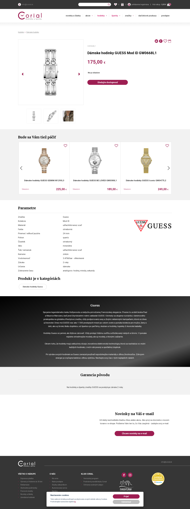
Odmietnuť (126, 502)
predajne (165, 15)
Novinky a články (26, 494)
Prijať (126, 496)
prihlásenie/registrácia (140, 4)
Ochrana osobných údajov (93, 485)
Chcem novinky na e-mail (134, 433)
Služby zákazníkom (59, 485)
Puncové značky (26, 491)
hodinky (101, 15)
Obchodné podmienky (28, 488)
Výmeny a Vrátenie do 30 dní (31, 482)
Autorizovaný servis (59, 488)
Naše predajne (57, 482)
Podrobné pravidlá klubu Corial (95, 482)
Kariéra (54, 491)
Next (168, 168)
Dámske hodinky (32, 32)
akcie (87, 15)
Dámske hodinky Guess (33, 287)
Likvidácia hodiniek (27, 497)
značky (128, 15)
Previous (21, 168)
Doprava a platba (26, 478)
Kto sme (55, 478)
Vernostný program (90, 478)
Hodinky (21, 32)
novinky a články (73, 15)
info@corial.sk (27, 4)
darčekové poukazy (147, 15)
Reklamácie (24, 485)
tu (75, 502)
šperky (115, 15)
